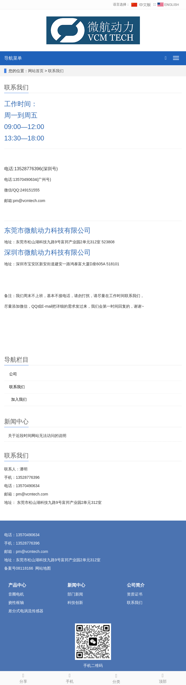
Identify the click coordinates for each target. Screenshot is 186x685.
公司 (13, 374)
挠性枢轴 (16, 602)
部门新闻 (75, 594)
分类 (116, 678)
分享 (23, 677)
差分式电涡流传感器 (25, 611)
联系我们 (56, 71)
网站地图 (43, 568)
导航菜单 (13, 58)
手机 (70, 677)
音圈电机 (16, 594)
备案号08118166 (18, 568)
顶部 (163, 677)
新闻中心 (76, 585)
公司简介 (136, 585)
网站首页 (36, 71)
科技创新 (75, 602)
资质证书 (134, 594)
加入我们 (19, 399)
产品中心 (17, 585)
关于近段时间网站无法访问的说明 (37, 435)
